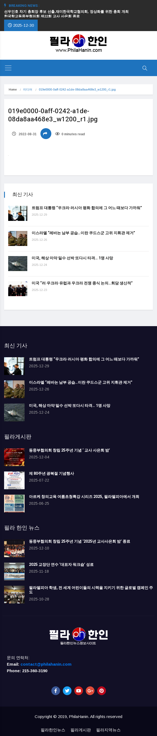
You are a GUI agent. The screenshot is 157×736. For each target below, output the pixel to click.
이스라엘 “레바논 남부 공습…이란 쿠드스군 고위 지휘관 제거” (83, 233)
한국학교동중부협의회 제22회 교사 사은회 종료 (42, 16)
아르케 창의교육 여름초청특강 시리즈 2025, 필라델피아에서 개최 (84, 497)
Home (13, 89)
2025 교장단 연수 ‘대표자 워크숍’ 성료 (61, 564)
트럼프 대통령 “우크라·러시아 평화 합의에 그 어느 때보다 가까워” (87, 208)
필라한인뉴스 (53, 730)
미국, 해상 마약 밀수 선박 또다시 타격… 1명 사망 (72, 258)
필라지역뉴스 (108, 730)
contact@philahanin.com (46, 664)
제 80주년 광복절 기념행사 (52, 473)
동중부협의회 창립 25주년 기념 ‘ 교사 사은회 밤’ (69, 450)
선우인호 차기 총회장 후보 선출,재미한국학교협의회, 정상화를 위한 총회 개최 (68, 12)
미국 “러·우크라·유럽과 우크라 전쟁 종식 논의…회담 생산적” (82, 283)
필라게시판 (80, 730)
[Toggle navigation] (8, 68)
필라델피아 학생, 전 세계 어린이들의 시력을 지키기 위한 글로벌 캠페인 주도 (91, 590)
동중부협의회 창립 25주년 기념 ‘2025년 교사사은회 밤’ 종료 (79, 541)
